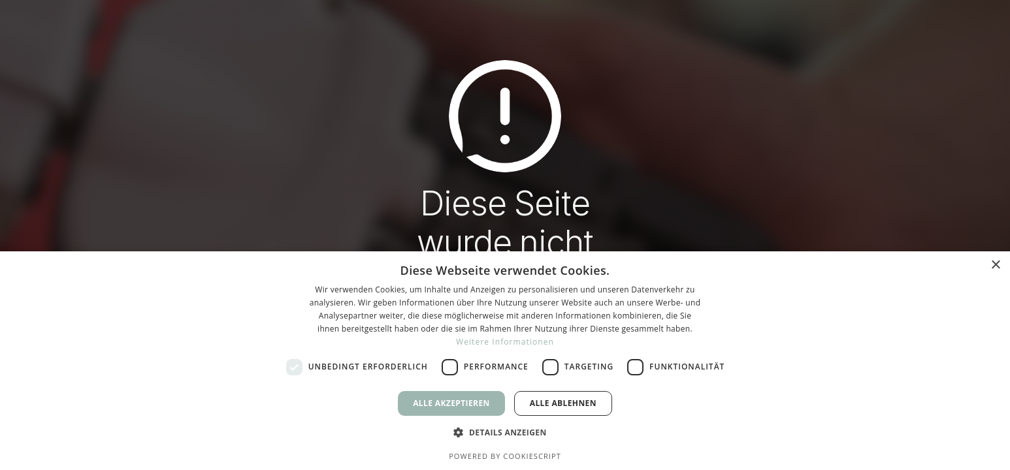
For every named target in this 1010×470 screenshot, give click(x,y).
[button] (504, 433)
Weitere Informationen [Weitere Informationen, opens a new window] (505, 341)
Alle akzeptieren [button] (451, 403)
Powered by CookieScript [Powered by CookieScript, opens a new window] (505, 456)
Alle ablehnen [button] (563, 403)
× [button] (995, 265)
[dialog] (505, 360)
